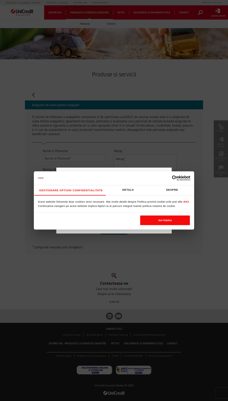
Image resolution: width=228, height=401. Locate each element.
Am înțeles (165, 220)
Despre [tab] (172, 189)
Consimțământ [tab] (70, 190)
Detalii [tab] (128, 189)
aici (186, 201)
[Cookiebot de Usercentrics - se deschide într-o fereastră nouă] (174, 178)
